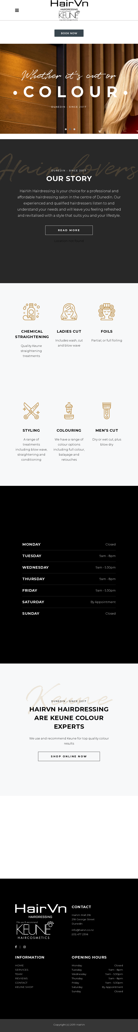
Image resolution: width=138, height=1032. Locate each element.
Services (21, 969)
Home (19, 965)
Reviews (21, 978)
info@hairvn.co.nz (83, 930)
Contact (21, 982)
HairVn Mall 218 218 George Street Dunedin (83, 919)
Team (18, 974)
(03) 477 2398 (80, 934)
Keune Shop (24, 987)
